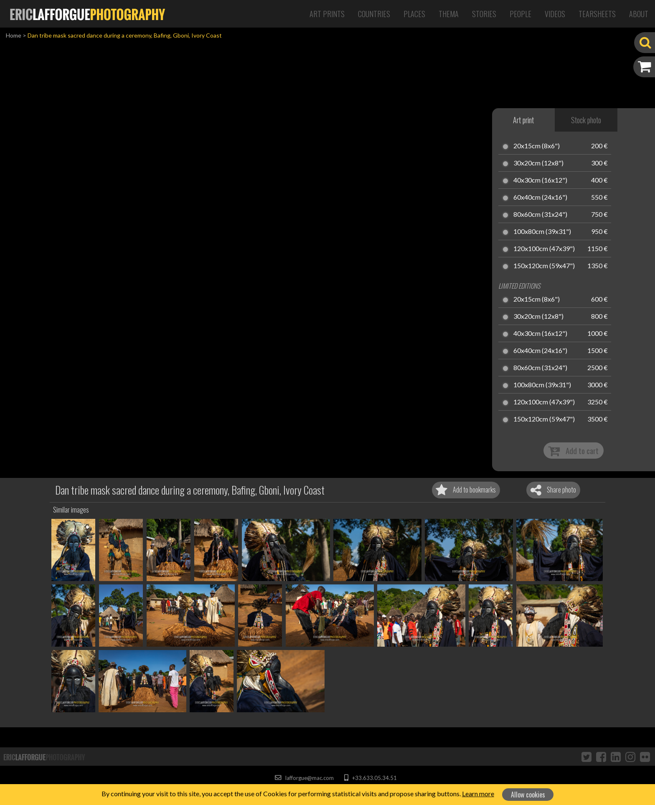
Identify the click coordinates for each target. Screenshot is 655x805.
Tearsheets (597, 13)
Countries (374, 13)
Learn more (478, 793)
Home (13, 35)
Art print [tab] (523, 119)
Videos (555, 13)
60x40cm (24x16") (540, 197)
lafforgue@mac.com (304, 778)
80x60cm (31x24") (540, 214)
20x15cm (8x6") (536, 146)
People (520, 13)
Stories (484, 13)
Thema (449, 13)
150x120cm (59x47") (544, 266)
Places (414, 13)
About (638, 13)
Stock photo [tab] (586, 119)
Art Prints (327, 13)
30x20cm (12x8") (538, 163)
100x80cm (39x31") (542, 232)
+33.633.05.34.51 (370, 778)
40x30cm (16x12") (540, 180)
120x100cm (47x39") (544, 249)
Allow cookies (528, 795)
